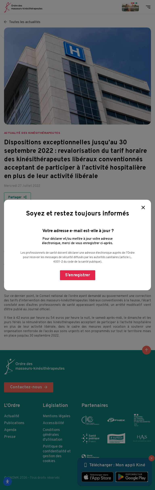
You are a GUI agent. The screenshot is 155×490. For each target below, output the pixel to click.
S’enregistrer (77, 275)
